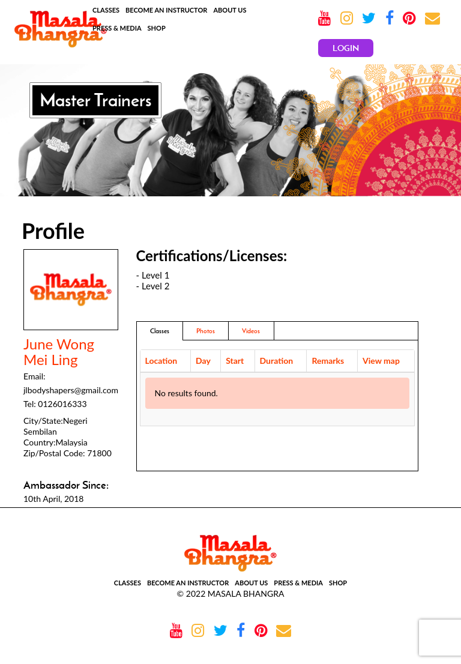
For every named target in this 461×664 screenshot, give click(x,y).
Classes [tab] (159, 331)
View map (381, 360)
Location (161, 360)
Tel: (29, 404)
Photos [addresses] (205, 331)
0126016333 (62, 404)
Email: (34, 376)
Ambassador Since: (66, 485)
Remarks (328, 360)
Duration (277, 360)
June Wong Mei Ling (58, 352)
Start (235, 360)
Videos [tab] (251, 331)
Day (203, 360)
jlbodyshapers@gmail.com (70, 390)
